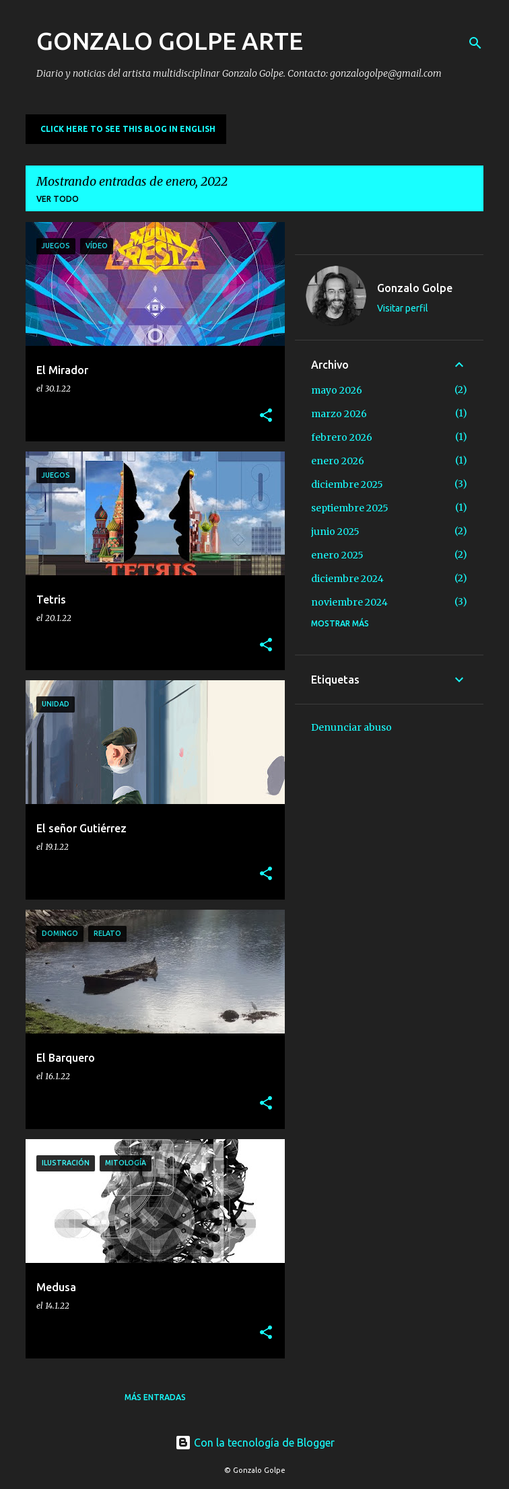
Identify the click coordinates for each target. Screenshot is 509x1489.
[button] (266, 416)
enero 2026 (337, 461)
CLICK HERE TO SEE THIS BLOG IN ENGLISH (127, 128)
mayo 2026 (336, 390)
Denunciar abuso (351, 727)
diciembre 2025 (347, 484)
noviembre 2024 (349, 602)
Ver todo (57, 198)
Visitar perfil (402, 308)
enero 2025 (337, 555)
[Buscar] (475, 43)
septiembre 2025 (349, 508)
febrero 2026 (341, 437)
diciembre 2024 (347, 579)
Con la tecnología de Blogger (255, 1443)
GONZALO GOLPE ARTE (169, 41)
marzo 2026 (339, 414)
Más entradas (155, 1397)
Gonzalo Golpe (414, 288)
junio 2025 (335, 531)
